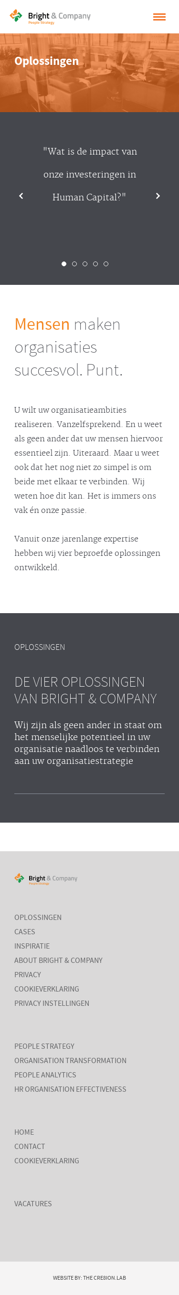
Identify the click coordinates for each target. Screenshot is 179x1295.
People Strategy (44, 1047)
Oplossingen (38, 918)
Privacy (27, 975)
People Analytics (45, 1075)
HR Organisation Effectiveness (70, 1090)
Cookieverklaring (46, 989)
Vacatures (33, 1204)
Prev (28, 196)
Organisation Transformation (70, 1061)
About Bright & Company (58, 961)
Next (150, 196)
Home (24, 1133)
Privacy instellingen (51, 1004)
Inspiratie (32, 946)
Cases (24, 932)
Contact (29, 1147)
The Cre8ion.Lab (104, 1278)
